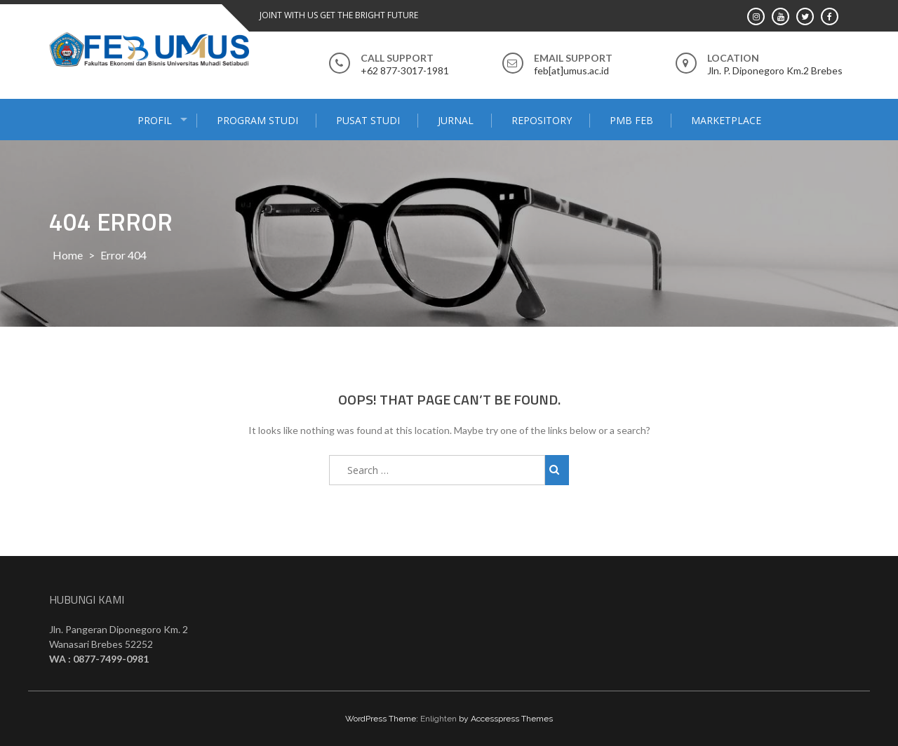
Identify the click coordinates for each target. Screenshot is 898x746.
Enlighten (438, 719)
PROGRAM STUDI (257, 120)
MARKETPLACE (726, 120)
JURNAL (456, 120)
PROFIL (155, 120)
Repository (541, 120)
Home (68, 255)
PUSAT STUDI (368, 120)
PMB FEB (631, 120)
